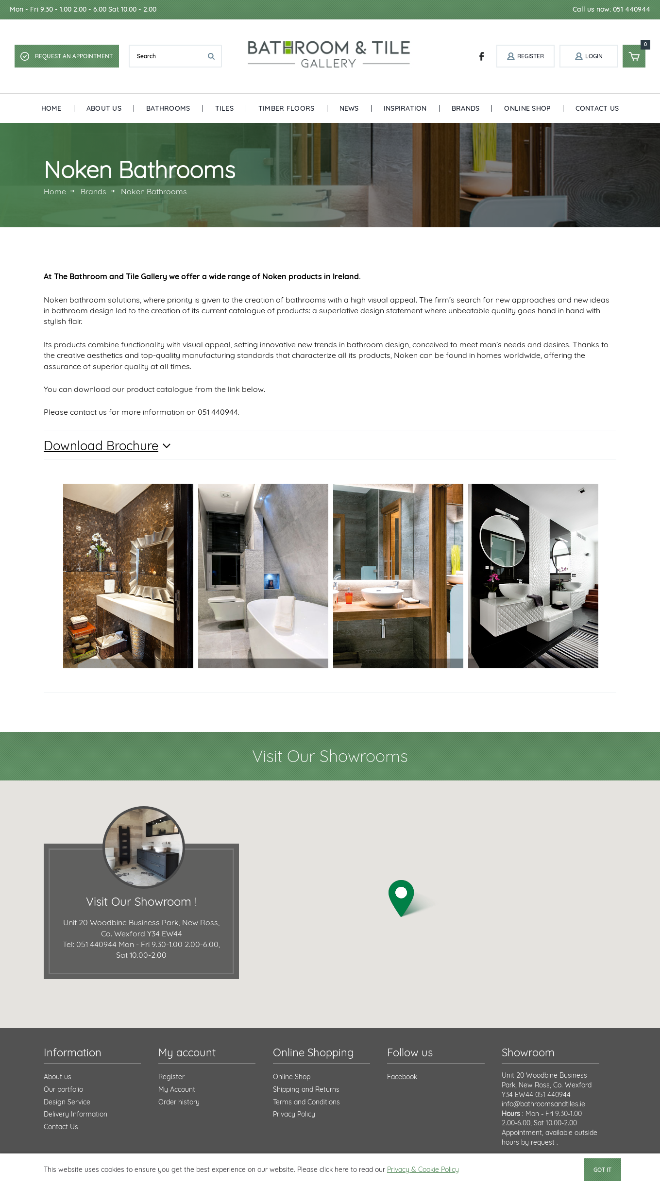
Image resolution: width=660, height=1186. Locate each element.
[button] (414, 898)
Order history (179, 1102)
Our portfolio (63, 1089)
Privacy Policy (294, 1114)
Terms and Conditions (306, 1102)
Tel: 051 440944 (90, 944)
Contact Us (597, 108)
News (349, 108)
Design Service (67, 1102)
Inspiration (405, 108)
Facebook (402, 1076)
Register (171, 1076)
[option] (128, 576)
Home (51, 108)
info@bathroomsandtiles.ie (543, 1104)
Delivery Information (75, 1114)
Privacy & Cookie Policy (423, 1169)
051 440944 (553, 1094)
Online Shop (527, 108)
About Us (103, 108)
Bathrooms (168, 108)
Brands (466, 108)
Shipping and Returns (306, 1089)
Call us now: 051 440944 (611, 9)
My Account (176, 1089)
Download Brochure (101, 446)
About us (57, 1076)
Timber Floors (286, 108)
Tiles (224, 108)
